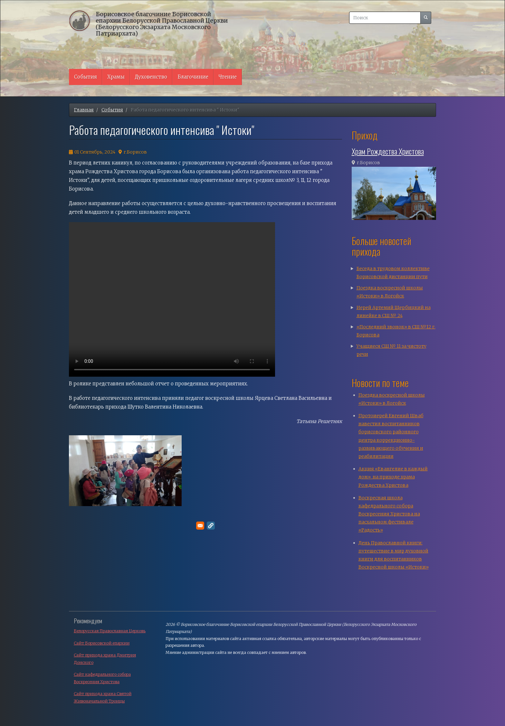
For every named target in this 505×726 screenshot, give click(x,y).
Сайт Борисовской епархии (101, 643)
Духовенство (151, 77)
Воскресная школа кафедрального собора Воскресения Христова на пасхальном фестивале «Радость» (389, 514)
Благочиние (192, 77)
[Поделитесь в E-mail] (200, 526)
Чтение (228, 77)
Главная (84, 110)
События (85, 77)
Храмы (116, 77)
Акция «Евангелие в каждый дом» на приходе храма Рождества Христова (393, 477)
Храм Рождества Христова (388, 151)
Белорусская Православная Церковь (110, 630)
